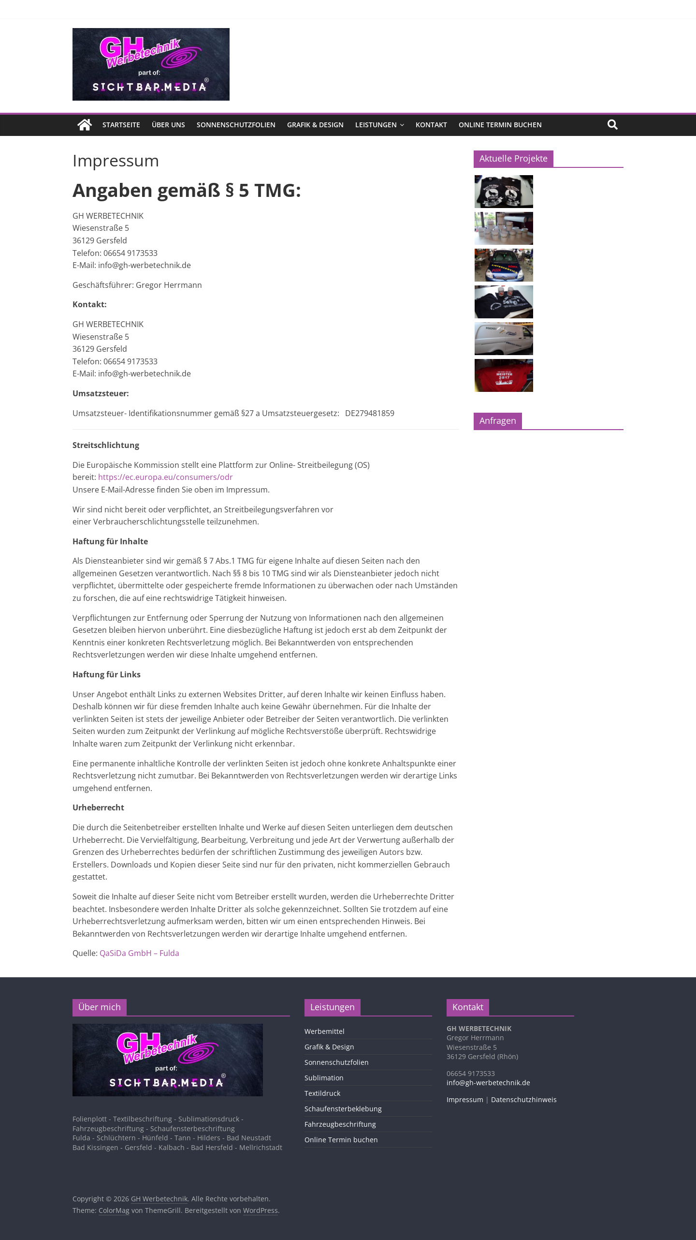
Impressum (465, 1099)
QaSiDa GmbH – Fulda (139, 953)
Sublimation (324, 1077)
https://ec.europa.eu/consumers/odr (165, 477)
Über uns (168, 124)
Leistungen (376, 124)
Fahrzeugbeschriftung (340, 1123)
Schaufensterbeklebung (343, 1108)
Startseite (121, 124)
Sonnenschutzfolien (236, 124)
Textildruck (322, 1092)
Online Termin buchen (500, 124)
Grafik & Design (315, 124)
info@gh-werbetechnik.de (488, 1082)
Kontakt (431, 124)
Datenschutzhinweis (524, 1099)
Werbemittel (324, 1030)
